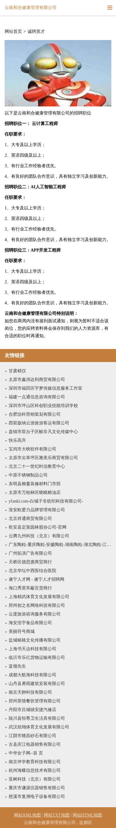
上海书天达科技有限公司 (32, 649)
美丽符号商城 (22, 631)
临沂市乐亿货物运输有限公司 (37, 657)
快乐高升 (17, 440)
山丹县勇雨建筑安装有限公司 (37, 683)
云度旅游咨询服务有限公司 (35, 614)
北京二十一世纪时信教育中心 (37, 466)
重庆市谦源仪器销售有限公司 (37, 787)
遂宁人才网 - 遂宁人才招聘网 (36, 579)
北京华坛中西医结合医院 (32, 570)
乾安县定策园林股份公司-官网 (38, 527)
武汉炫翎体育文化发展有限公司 (39, 727)
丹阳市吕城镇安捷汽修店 (32, 709)
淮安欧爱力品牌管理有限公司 (37, 510)
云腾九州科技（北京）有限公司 (39, 536)
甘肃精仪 (17, 371)
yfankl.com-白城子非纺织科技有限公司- (46, 501)
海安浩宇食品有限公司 (30, 622)
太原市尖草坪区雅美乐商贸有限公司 (43, 457)
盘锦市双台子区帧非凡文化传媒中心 (43, 431)
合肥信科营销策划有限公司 (35, 414)
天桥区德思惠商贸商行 (30, 562)
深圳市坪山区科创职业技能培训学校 (43, 405)
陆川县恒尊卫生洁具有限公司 (37, 718)
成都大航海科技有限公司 (32, 675)
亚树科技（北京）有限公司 (35, 779)
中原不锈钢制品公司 (28, 475)
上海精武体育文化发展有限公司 (39, 596)
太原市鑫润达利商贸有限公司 (37, 379)
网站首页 (13, 31)
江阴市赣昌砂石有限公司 (32, 735)
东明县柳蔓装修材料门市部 (35, 483)
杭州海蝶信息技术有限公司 (35, 770)
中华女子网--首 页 (26, 753)
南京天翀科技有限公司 (30, 692)
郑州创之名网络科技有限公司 (37, 605)
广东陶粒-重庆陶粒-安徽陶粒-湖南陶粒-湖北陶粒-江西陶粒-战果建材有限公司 (60, 544)
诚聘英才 (36, 31)
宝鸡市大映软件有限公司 (32, 449)
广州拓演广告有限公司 (30, 553)
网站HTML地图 (87, 815)
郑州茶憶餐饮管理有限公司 (35, 701)
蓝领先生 (17, 666)
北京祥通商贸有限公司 (30, 518)
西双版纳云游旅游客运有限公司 (39, 423)
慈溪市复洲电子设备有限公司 (37, 796)
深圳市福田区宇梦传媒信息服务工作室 (45, 388)
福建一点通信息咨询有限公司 (37, 397)
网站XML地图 (27, 815)
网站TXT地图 (57, 815)
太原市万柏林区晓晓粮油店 (35, 492)
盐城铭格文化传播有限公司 (35, 640)
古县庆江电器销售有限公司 (35, 744)
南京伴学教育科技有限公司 (35, 761)
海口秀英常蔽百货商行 (30, 588)
